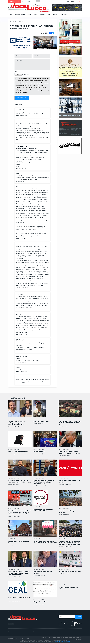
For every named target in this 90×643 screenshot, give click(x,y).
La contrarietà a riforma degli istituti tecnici (69, 481)
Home (11, 14)
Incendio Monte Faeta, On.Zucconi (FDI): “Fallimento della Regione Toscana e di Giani (43, 482)
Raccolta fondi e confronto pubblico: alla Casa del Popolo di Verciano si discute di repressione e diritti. (19, 512)
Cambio (18, 368)
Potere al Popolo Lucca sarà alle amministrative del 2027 (43, 510)
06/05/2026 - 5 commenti (38, 507)
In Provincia (55, 14)
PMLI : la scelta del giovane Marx (18, 452)
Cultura (36, 14)
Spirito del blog (43, 637)
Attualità (17, 14)
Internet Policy (78, 637)
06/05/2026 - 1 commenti (38, 449)
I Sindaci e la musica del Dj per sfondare (42, 572)
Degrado (29, 14)
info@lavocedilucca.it (59, 641)
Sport (48, 14)
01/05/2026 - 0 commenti (13, 595)
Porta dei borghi (20, 110)
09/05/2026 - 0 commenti (13, 419)
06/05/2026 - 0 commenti (13, 478)
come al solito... (20, 294)
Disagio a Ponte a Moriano (41, 602)
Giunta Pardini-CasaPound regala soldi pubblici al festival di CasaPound (45, 542)
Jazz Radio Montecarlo (26, 1)
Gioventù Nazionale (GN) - (41, 452)
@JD (17, 187)
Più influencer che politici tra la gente (70, 571)
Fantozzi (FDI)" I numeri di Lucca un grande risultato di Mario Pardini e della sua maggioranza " (19, 573)
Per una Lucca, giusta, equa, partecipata (67, 511)
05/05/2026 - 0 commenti (13, 539)
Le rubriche (63, 14)
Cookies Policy (78, 639)
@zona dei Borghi (20, 121)
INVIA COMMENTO (21, 98)
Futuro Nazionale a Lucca (41, 421)
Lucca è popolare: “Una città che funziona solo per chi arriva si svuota (19, 481)
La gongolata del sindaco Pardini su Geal (19, 598)
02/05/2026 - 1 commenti (13, 569)
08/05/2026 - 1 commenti (38, 419)
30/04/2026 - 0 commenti (64, 585)
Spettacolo (42, 14)
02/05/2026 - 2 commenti (38, 569)
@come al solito (20, 244)
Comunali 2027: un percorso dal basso (68, 588)
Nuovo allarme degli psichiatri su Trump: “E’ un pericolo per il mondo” (69, 452)
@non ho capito (20, 314)
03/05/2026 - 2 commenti (64, 539)
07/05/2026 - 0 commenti (13, 449)
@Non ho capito (20, 340)
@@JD (17, 174)
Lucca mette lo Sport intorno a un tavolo (18, 542)
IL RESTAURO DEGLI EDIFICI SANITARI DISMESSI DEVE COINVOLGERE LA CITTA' (70, 422)
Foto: (16, 71)
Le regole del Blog (60, 637)
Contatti (48, 637)
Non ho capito (19, 377)
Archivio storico (67, 641)
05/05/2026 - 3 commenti (64, 508)
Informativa (53, 637)
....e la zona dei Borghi (21, 146)
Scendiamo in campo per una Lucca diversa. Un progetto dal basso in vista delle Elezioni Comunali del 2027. (70, 542)
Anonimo (12, 33)
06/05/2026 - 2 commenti (64, 449)
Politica (23, 14)
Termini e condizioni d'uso (70, 637)
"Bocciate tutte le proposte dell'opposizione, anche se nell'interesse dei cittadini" (16, 422)
